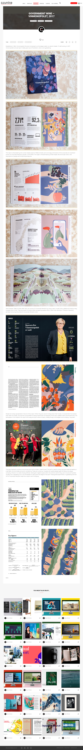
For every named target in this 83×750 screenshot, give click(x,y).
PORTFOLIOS (34, 3)
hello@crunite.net (13, 747)
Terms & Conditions (59, 747)
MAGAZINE (39, 3)
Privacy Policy (67, 747)
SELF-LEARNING (55, 3)
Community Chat (74, 747)
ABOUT (29, 3)
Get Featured (74, 3)
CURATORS (49, 3)
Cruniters (44, 3)
